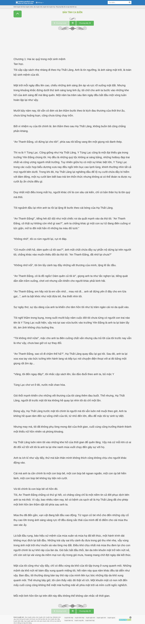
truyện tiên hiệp (55, 619)
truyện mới (28, 619)
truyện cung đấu (79, 620)
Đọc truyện (28, 617)
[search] (129, 2)
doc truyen (24, 2)
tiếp (85, 23)
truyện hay (49, 617)
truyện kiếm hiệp (18, 621)
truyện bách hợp (89, 620)
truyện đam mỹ (69, 620)
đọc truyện (39, 617)
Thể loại (40, 2)
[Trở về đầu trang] (130, 618)
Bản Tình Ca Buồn (72, 12)
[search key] (118, 2)
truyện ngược (111, 617)
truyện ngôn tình (31, 621)
